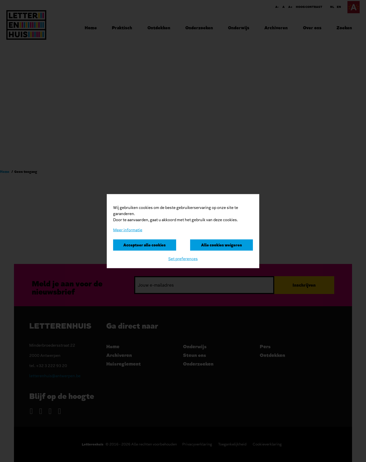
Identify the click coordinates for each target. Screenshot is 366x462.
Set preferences (183, 258)
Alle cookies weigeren (221, 244)
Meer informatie (127, 229)
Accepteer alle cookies (144, 244)
